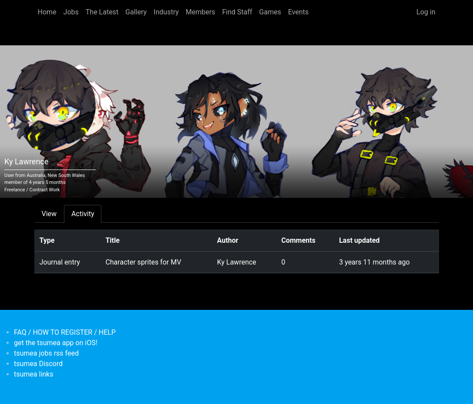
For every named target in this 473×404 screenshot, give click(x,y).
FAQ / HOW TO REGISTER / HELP (65, 332)
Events (298, 12)
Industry (166, 12)
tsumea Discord (38, 364)
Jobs (71, 12)
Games (270, 12)
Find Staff (237, 12)
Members (200, 12)
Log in (425, 12)
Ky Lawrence (236, 262)
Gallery (136, 12)
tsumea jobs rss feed (46, 353)
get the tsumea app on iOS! (55, 343)
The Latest (102, 12)
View (49, 214)
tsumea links (33, 374)
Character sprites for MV (143, 262)
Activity (82, 214)
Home (47, 12)
